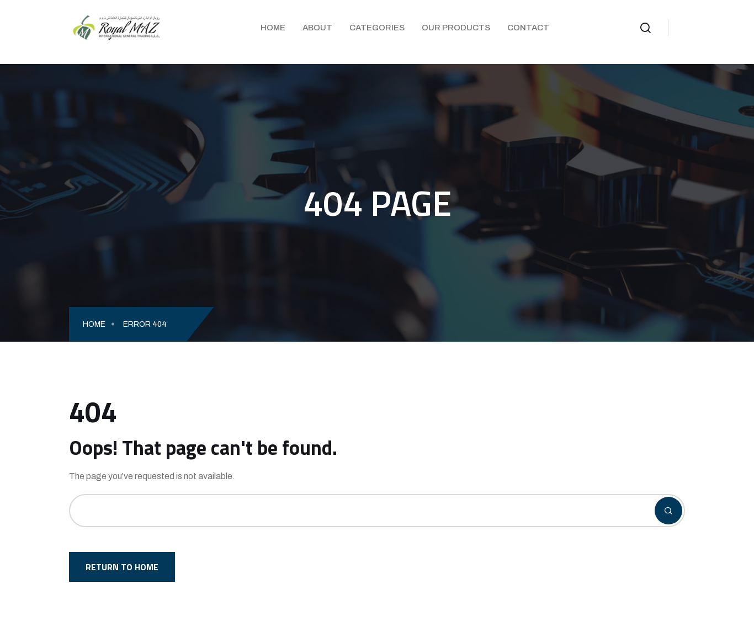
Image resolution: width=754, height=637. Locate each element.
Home (273, 27)
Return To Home (122, 567)
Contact (528, 27)
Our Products (456, 27)
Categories (377, 27)
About (317, 27)
